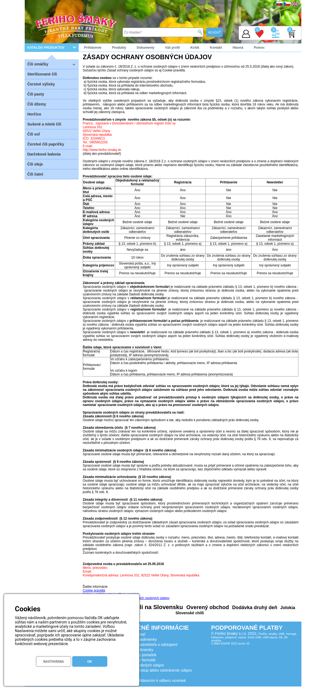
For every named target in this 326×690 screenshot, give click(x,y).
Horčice (34, 114)
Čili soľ (33, 134)
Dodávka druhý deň (254, 607)
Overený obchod (207, 607)
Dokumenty (145, 47)
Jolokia (287, 607)
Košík (194, 47)
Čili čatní (35, 174)
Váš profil (172, 47)
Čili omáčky (53, 64)
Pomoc (259, 47)
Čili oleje (35, 164)
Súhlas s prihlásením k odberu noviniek (153, 680)
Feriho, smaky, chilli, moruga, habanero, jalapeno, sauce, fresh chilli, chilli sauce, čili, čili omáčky (254, 637)
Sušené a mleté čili (44, 124)
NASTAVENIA (53, 661)
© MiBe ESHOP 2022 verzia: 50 (230, 643)
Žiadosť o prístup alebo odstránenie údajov (156, 670)
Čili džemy (36, 104)
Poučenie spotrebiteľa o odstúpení (149, 644)
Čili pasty (35, 94)
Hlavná (238, 47)
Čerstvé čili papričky (45, 144)
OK (89, 661)
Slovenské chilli (189, 613)
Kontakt (216, 47)
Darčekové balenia (44, 154)
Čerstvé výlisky (41, 84)
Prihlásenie (92, 47)
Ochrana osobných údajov (142, 665)
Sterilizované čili (42, 74)
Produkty (119, 47)
